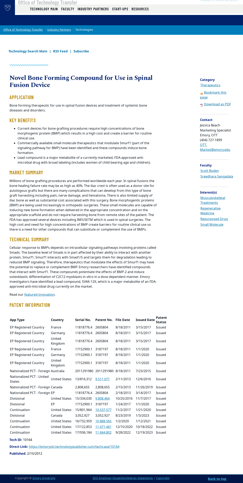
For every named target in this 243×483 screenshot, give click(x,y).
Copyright (162, 478)
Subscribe (81, 51)
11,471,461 (103, 427)
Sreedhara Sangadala (216, 176)
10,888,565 (103, 421)
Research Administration (219, 8)
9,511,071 (102, 379)
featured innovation (39, 294)
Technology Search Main (27, 51)
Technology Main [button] (44, 20)
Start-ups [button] (120, 20)
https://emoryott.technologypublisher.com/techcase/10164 (74, 446)
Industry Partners (59, 30)
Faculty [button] (67, 20)
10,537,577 (103, 410)
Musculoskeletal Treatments (212, 200)
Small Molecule (211, 224)
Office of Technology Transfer (58, 10)
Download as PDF (217, 104)
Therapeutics (210, 85)
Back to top (217, 479)
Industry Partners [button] (93, 20)
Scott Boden (209, 170)
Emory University (44, 478)
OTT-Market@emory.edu (215, 147)
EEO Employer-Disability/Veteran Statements (123, 478)
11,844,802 (103, 432)
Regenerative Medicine (210, 211)
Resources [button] (140, 20)
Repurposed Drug (214, 219)
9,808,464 (102, 398)
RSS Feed (60, 51)
